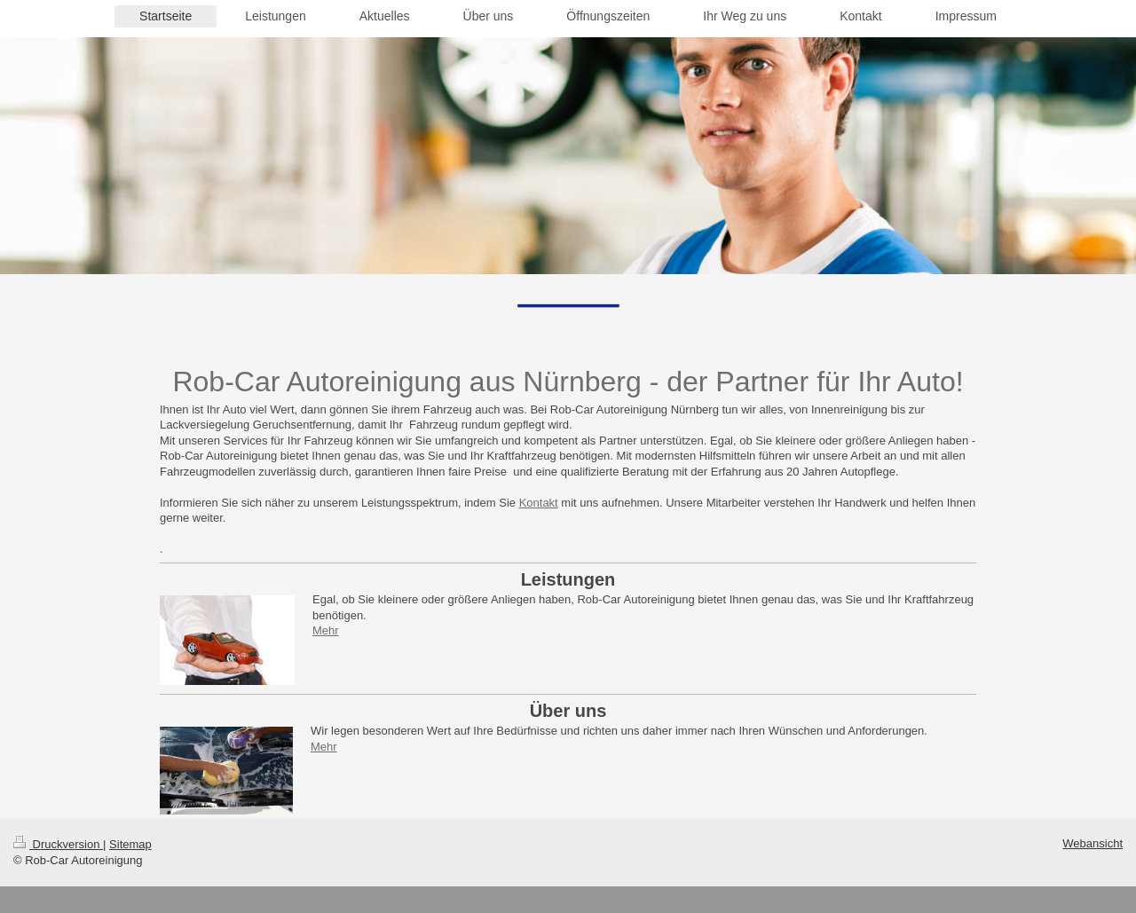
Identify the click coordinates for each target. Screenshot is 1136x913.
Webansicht (1092, 843)
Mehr (325, 630)
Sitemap (130, 844)
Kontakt (538, 502)
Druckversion (58, 844)
